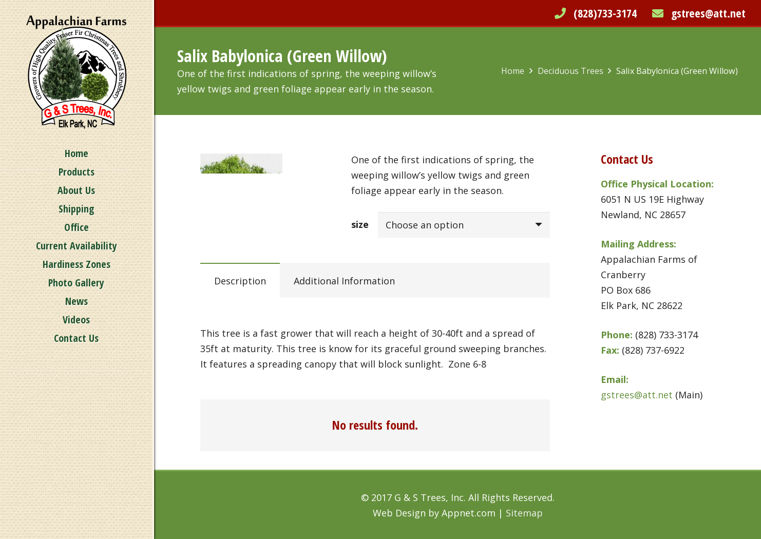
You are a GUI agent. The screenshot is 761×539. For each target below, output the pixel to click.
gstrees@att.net (708, 13)
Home (512, 70)
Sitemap (524, 513)
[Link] (76, 72)
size (360, 224)
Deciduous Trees (570, 70)
